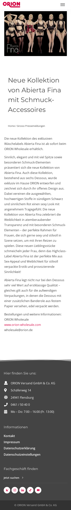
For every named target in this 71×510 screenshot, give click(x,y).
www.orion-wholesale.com (22, 325)
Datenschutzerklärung (19, 448)
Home (11, 126)
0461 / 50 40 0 (20, 405)
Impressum (12, 442)
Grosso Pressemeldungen (31, 126)
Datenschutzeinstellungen (22, 454)
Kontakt (9, 436)
